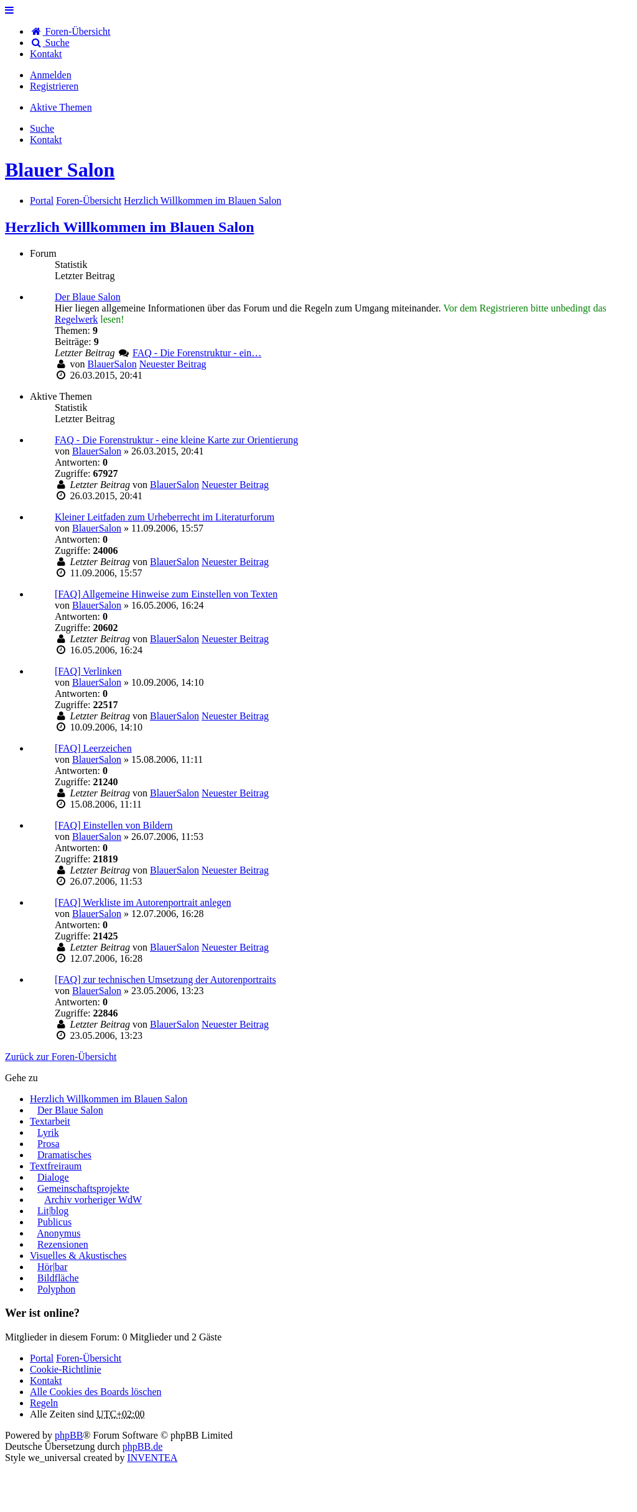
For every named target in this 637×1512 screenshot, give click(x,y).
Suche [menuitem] (50, 42)
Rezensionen (62, 1244)
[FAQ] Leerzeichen (93, 748)
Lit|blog (52, 1210)
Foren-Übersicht (88, 1358)
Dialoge (53, 1177)
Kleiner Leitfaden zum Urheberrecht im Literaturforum (164, 517)
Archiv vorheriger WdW (93, 1199)
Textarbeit (50, 1121)
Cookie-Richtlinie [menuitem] (65, 1369)
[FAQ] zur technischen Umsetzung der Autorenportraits (165, 979)
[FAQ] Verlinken (88, 671)
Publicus (54, 1222)
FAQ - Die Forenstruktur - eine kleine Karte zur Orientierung (176, 440)
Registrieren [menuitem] (54, 86)
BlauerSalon (112, 364)
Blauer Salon (59, 170)
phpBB (69, 1435)
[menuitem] (46, 53)
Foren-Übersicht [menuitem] (70, 31)
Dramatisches (64, 1155)
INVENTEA (152, 1457)
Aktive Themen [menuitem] (61, 107)
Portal (41, 200)
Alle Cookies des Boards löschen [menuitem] (96, 1391)
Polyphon (56, 1289)
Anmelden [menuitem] (51, 75)
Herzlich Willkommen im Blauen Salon (129, 227)
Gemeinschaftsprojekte (83, 1188)
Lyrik (48, 1132)
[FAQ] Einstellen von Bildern (113, 825)
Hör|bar (52, 1266)
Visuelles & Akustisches (78, 1255)
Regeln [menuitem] (44, 1403)
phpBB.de (142, 1446)
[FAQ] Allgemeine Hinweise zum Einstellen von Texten (166, 594)
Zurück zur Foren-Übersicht (61, 1056)
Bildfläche (58, 1278)
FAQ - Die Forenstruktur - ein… (197, 353)
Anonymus (58, 1233)
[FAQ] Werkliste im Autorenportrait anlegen (143, 902)
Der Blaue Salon (88, 297)
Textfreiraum (55, 1166)
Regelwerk (76, 319)
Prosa (48, 1143)
